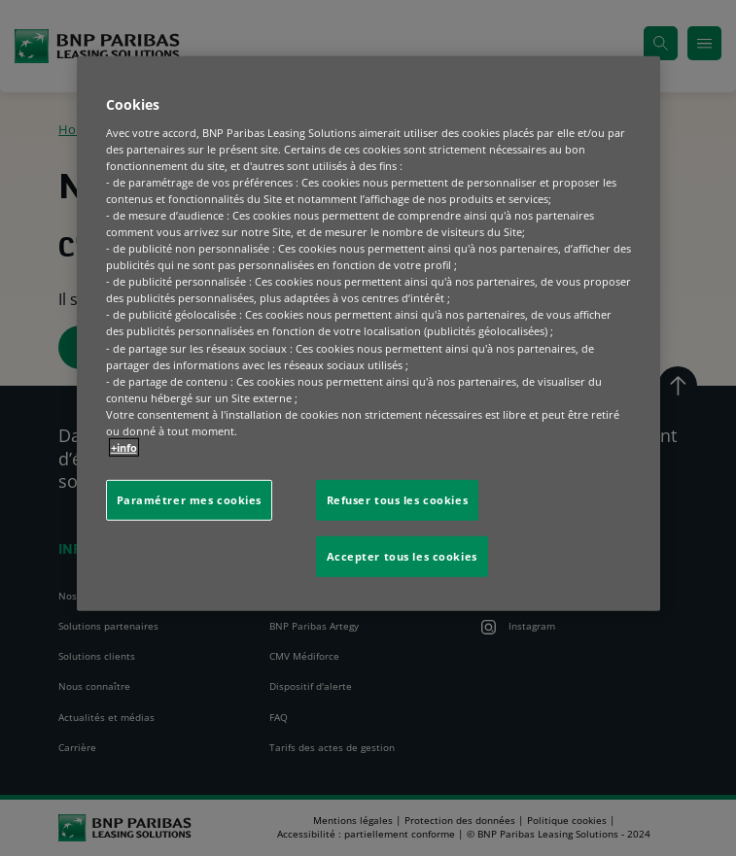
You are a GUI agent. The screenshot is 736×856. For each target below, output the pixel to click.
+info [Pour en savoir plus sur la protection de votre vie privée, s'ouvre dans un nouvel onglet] (124, 447)
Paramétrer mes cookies (190, 500)
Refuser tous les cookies (398, 500)
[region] (368, 333)
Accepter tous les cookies (402, 556)
